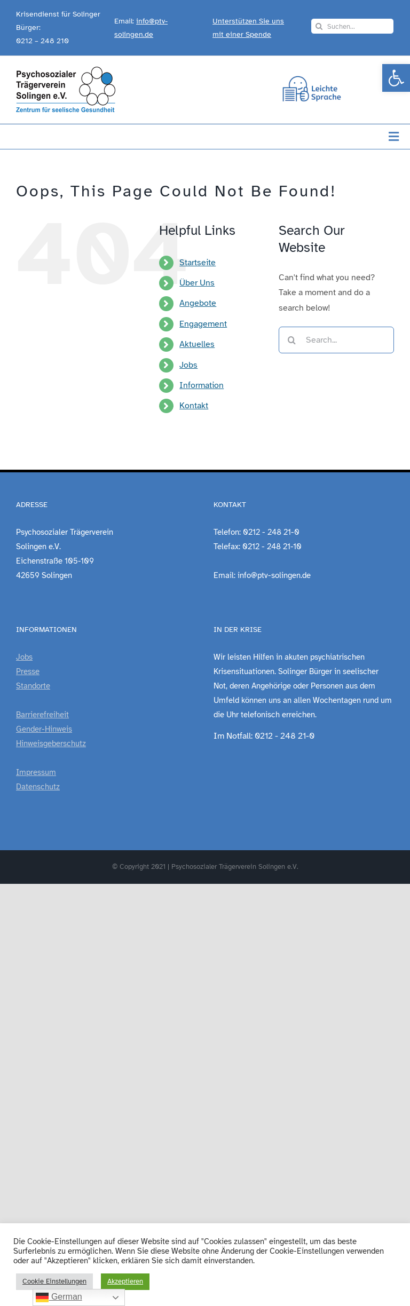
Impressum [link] (36, 772)
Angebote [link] (197, 303)
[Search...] (336, 340)
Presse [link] (28, 671)
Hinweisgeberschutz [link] (51, 743)
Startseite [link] (197, 262)
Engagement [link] (203, 324)
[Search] (319, 26)
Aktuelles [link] (197, 344)
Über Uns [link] (197, 283)
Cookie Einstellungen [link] (54, 1281)
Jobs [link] (188, 365)
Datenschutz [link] (38, 786)
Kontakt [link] (193, 405)
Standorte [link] (33, 686)
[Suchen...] (352, 26)
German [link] (59, 1297)
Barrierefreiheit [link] (42, 714)
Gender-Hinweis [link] (44, 729)
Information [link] (201, 385)
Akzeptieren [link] (125, 1281)
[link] (396, 78)
